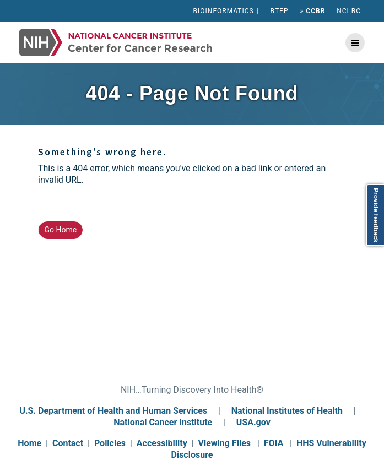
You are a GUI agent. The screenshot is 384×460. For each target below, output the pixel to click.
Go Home (61, 229)
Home (29, 443)
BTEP (280, 11)
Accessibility (162, 443)
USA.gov (253, 422)
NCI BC (349, 11)
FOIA (273, 443)
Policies (110, 443)
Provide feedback (376, 215)
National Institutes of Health (288, 410)
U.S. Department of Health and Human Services (113, 410)
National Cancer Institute (162, 422)
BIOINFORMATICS (223, 11)
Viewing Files (224, 443)
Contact (67, 443)
